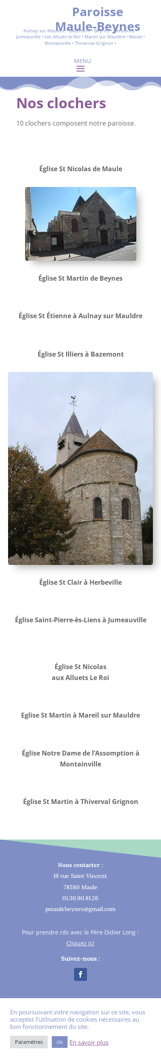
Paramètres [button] (29, 1041)
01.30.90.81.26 (80, 898)
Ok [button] (60, 1042)
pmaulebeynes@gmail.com (80, 909)
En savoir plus (89, 1042)
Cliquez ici (80, 943)
